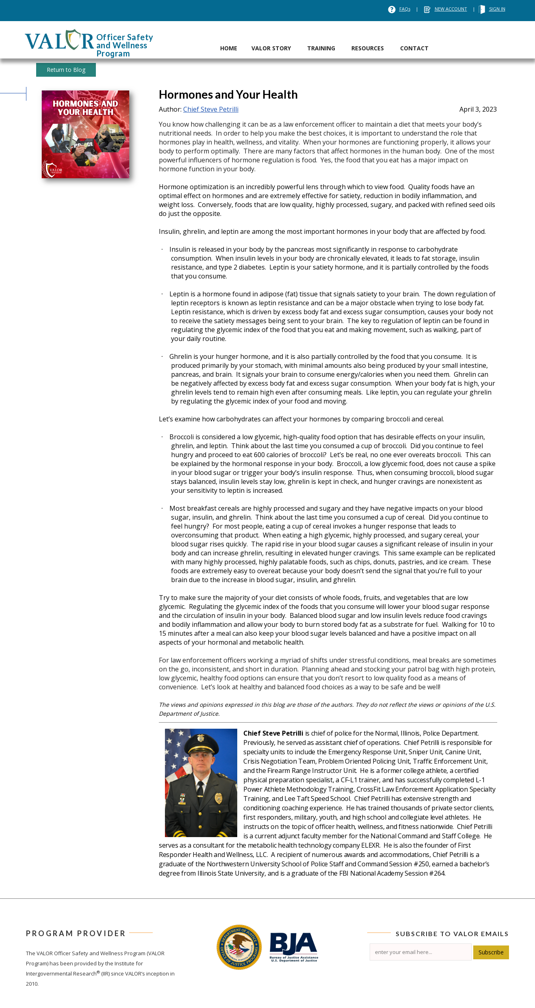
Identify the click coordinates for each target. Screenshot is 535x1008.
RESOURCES (367, 48)
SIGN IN (497, 9)
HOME (228, 48)
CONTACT (414, 48)
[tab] (228, 39)
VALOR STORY (271, 48)
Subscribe (491, 952)
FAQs (404, 9)
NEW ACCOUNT (451, 9)
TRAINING (321, 48)
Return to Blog (66, 69)
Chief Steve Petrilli (210, 109)
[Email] (421, 952)
